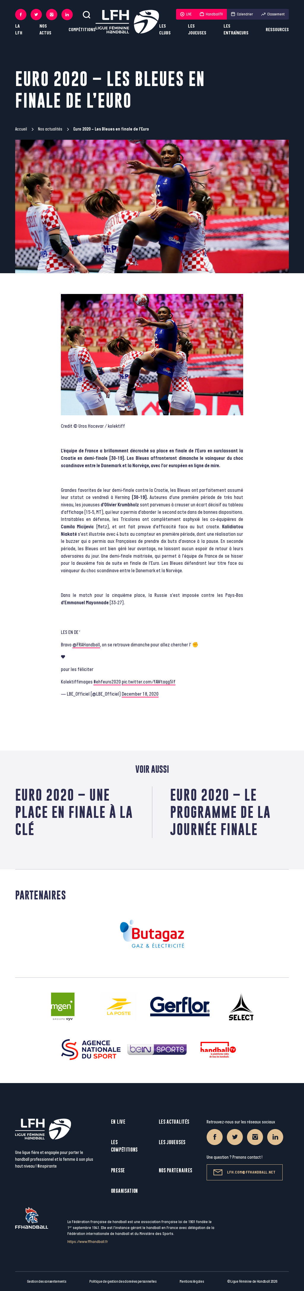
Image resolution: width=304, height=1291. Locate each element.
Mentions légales (192, 1281)
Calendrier (242, 14)
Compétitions (82, 30)
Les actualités (174, 1122)
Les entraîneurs (236, 29)
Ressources (277, 30)
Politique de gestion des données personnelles (122, 1281)
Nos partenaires (176, 1170)
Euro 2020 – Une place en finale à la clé (74, 812)
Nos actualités (50, 129)
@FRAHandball (86, 645)
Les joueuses (197, 29)
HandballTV (211, 14)
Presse (118, 1170)
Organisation (124, 1191)
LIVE (185, 14)
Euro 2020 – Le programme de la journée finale (220, 812)
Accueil (21, 129)
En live (118, 1122)
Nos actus (45, 29)
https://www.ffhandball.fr (87, 1241)
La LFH (18, 29)
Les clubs (165, 29)
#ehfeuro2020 (107, 682)
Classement (273, 14)
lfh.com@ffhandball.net (244, 1172)
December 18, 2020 (140, 694)
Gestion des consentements (46, 1281)
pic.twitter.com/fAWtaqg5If (148, 682)
